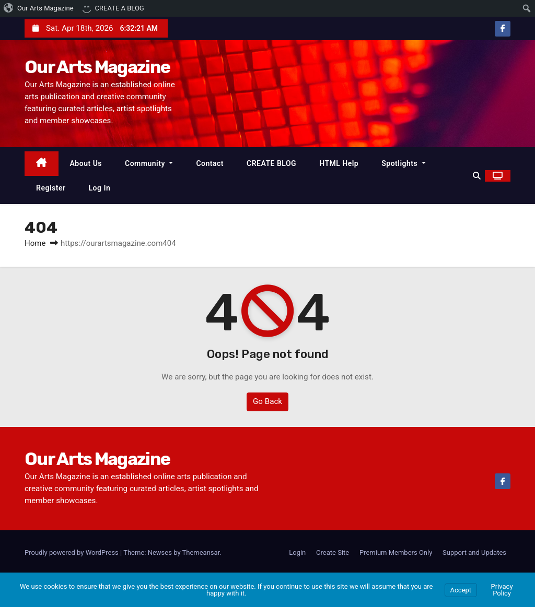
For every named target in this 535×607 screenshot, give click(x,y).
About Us (86, 163)
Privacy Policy (502, 589)
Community (149, 163)
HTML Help (338, 163)
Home (35, 243)
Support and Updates (474, 552)
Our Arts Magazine (97, 67)
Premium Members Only (395, 552)
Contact (210, 163)
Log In (100, 188)
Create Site (332, 552)
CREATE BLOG (271, 163)
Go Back (267, 402)
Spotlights (403, 163)
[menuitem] (39, 8)
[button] (477, 176)
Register (51, 188)
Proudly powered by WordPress (72, 552)
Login (297, 552)
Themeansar (201, 552)
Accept (461, 590)
